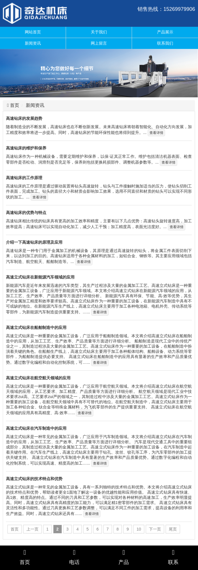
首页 (13, 105)
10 (138, 529)
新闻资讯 (33, 43)
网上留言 (99, 43)
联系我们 (165, 43)
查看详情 (155, 133)
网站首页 (33, 32)
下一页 (154, 529)
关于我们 (99, 32)
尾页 (172, 529)
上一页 (32, 529)
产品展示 (165, 32)
